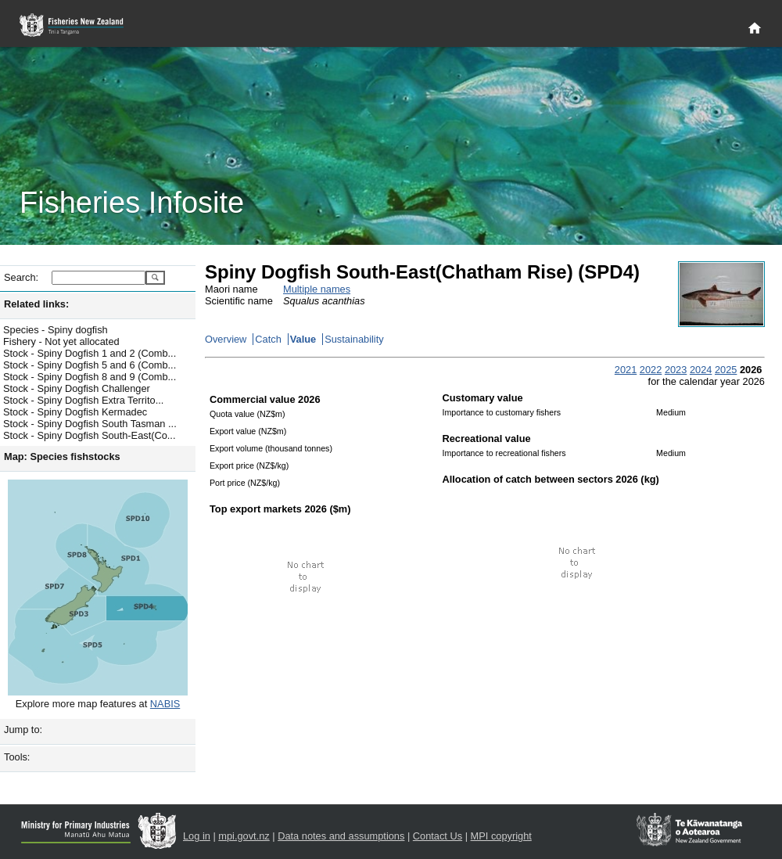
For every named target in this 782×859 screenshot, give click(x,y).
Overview (225, 339)
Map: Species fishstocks (62, 456)
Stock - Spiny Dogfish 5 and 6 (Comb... (89, 365)
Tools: (17, 757)
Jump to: (23, 729)
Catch (268, 339)
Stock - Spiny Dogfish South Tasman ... (90, 424)
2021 (626, 370)
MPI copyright (501, 836)
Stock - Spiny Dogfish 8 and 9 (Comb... (89, 377)
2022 (651, 370)
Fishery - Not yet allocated (61, 341)
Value (303, 339)
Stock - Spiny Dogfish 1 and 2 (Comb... (89, 353)
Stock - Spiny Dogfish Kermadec (75, 412)
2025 (726, 370)
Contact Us (437, 836)
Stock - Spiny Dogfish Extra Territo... (83, 400)
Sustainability (354, 339)
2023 (676, 370)
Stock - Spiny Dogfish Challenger (76, 388)
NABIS (165, 704)
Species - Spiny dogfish (55, 330)
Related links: (36, 304)
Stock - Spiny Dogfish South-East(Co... (89, 435)
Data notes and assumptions (341, 836)
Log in (196, 836)
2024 (701, 370)
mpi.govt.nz (243, 836)
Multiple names (316, 289)
